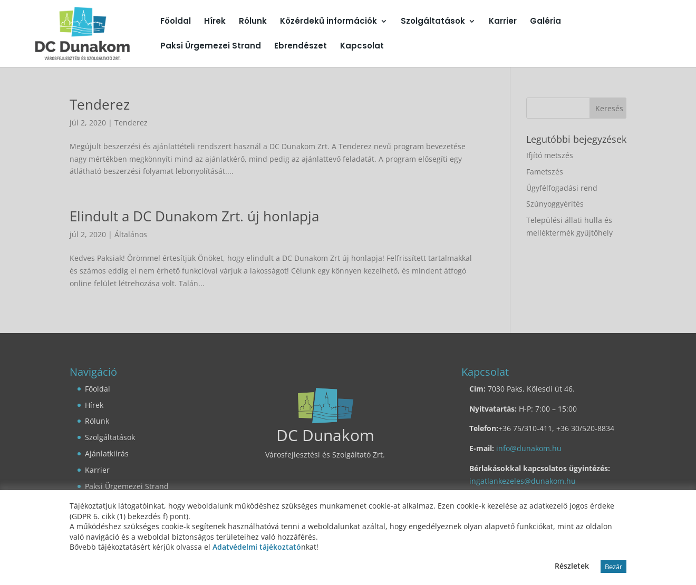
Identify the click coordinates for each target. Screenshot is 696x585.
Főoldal (175, 21)
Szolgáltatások (433, 21)
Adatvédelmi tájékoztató (256, 547)
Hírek (215, 21)
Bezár (613, 566)
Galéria (545, 21)
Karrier (503, 21)
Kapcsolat (362, 46)
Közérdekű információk (328, 21)
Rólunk (253, 21)
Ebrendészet (300, 46)
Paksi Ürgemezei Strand (210, 46)
